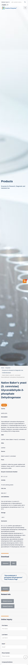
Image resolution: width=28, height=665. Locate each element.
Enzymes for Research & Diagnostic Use (12, 370)
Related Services (7, 601)
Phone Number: (6, 653)
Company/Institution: (7, 662)
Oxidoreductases (6, 372)
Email (4, 643)
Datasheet (5, 563)
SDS (13, 563)
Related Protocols (8, 606)
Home (2, 367)
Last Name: (5, 634)
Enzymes (8, 367)
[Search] (25, 2)
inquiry (4, 405)
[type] (5, 2)
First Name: (5, 625)
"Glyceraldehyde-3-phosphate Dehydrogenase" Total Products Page (13, 577)
